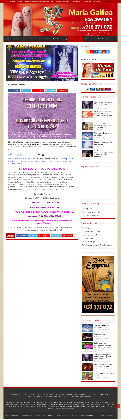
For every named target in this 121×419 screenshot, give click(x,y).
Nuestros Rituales (91, 212)
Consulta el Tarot (72, 394)
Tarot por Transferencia (91, 232)
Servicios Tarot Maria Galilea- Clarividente (42, 198)
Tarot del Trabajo (88, 242)
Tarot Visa (86, 228)
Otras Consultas (75, 39)
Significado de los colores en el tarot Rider (104, 374)
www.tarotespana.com (45, 159)
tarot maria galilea (58, 187)
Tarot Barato (22, 394)
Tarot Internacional (89, 235)
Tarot (24, 39)
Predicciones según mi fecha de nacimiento (103, 365)
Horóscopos (45, 39)
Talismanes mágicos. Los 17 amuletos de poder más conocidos (103, 104)
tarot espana (34, 144)
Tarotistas (15, 39)
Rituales (56, 39)
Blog (65, 39)
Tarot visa (37, 155)
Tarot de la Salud (88, 238)
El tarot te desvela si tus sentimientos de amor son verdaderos (103, 125)
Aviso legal (88, 39)
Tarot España (12, 394)
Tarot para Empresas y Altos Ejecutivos (97, 245)
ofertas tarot (70, 147)
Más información (106, 1)
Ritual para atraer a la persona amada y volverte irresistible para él (103, 115)
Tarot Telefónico (34, 394)
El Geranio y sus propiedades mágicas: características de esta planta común (102, 346)
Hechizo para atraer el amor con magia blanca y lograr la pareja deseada (103, 154)
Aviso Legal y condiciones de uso (64, 408)
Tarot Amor (34, 39)
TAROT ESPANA (7, 38)
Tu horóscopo (89, 215)
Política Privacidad (102, 39)
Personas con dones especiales (102, 335)
